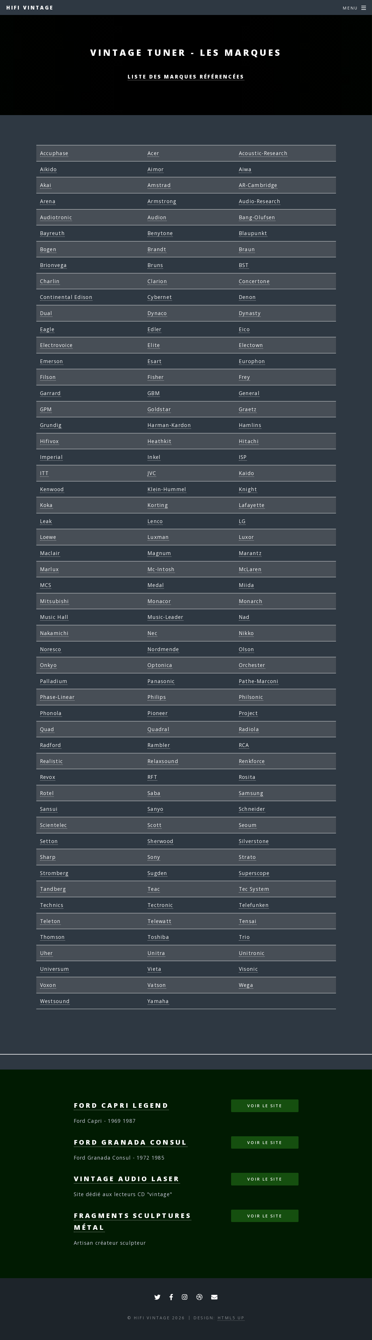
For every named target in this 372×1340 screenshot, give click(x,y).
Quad (47, 729)
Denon (247, 296)
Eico (244, 329)
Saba (154, 793)
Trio (244, 936)
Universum (54, 968)
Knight (248, 489)
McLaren (250, 569)
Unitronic (252, 953)
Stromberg (54, 873)
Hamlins (250, 425)
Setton (49, 841)
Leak (46, 521)
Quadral (158, 729)
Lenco (155, 521)
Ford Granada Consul (131, 1142)
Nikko (246, 633)
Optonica (160, 665)
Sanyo (156, 808)
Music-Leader (166, 616)
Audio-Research (259, 201)
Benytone (160, 233)
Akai (46, 185)
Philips (157, 696)
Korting (158, 505)
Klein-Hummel (167, 489)
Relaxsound (163, 761)
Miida (246, 585)
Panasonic (161, 681)
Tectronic (160, 904)
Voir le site (264, 1105)
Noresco (50, 649)
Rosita (247, 776)
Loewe (48, 536)
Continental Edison (66, 296)
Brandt (157, 249)
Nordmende (163, 649)
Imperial (51, 456)
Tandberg (53, 888)
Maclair (50, 553)
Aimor (156, 169)
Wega (246, 984)
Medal (156, 585)
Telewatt (159, 921)
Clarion (157, 281)
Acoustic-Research (263, 153)
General (249, 393)
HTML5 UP (231, 1317)
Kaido (246, 473)
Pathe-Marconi (259, 681)
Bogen (48, 249)
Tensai (248, 921)
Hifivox (49, 441)
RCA (244, 745)
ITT (44, 473)
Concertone (254, 281)
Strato (247, 856)
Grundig (51, 425)
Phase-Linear (57, 696)
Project (248, 713)
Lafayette (252, 505)
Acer (153, 153)
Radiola (249, 729)
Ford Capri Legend (121, 1105)
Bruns (155, 265)
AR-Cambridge (258, 185)
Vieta (155, 968)
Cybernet (160, 296)
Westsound (55, 1001)
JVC (152, 473)
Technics (51, 904)
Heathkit (159, 441)
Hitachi (249, 441)
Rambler (159, 745)
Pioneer (158, 713)
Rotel (47, 793)
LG (242, 521)
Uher (46, 953)
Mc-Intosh (161, 569)
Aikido (48, 169)
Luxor (246, 536)
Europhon (252, 361)
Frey (244, 376)
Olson (246, 649)
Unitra (156, 953)
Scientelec (53, 824)
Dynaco (157, 313)
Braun (247, 249)
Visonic (248, 968)
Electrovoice (56, 345)
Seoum (248, 824)
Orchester (252, 665)
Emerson (51, 361)
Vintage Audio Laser (127, 1178)
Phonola (51, 713)
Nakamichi (54, 633)
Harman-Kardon (169, 425)
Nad (244, 616)
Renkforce (252, 761)
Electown (251, 345)
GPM (46, 409)
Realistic (51, 761)
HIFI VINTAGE (30, 7)
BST (244, 265)
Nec (152, 633)
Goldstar (159, 409)
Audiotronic (56, 217)
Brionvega (53, 265)
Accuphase (54, 153)
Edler (155, 329)
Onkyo (48, 665)
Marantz (250, 553)
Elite (154, 345)
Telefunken (254, 904)
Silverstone (254, 841)
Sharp (48, 856)
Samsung (251, 793)
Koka (46, 505)
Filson (48, 376)
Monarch (251, 601)
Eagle (47, 329)
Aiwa (245, 169)
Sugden (157, 873)
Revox (48, 776)
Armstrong (162, 201)
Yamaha (158, 1001)
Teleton (50, 921)
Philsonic (251, 696)
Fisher (156, 376)
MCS (46, 585)
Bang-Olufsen (257, 217)
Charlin (50, 281)
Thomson (52, 936)
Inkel (154, 456)
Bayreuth (52, 233)
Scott (155, 824)
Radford (50, 745)
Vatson (157, 984)
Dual (46, 313)
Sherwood (160, 841)
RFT (152, 776)
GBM (154, 393)
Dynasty (250, 313)
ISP (243, 456)
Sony (154, 856)
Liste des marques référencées (186, 76)
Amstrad (159, 185)
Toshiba (158, 936)
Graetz (248, 409)
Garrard (50, 393)
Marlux (49, 569)
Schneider (252, 808)
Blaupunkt (253, 233)
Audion (157, 217)
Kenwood (52, 489)
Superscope (254, 873)
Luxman (158, 536)
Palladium (54, 681)
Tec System (254, 888)
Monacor (159, 601)
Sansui (49, 808)
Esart (155, 361)
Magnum (159, 553)
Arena (48, 201)
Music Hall (54, 616)
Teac (154, 888)
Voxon (48, 984)
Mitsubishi (54, 601)
